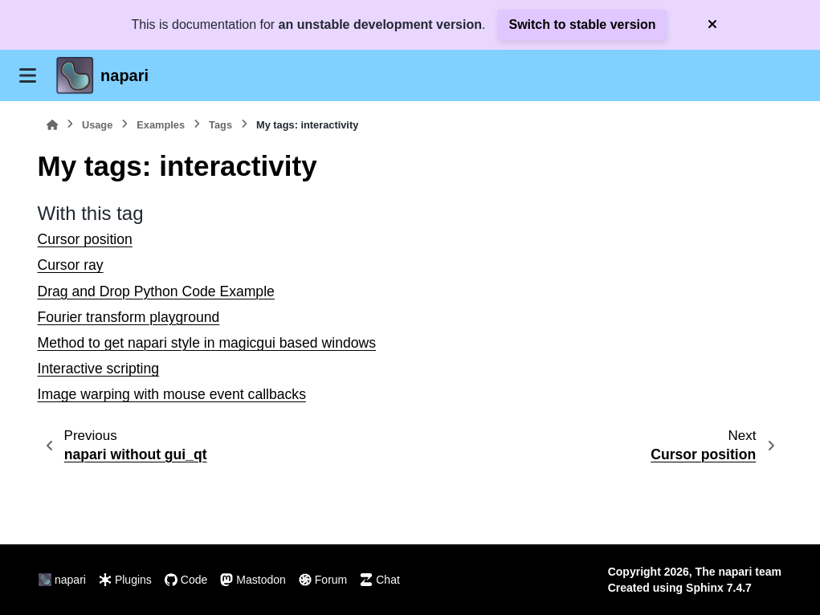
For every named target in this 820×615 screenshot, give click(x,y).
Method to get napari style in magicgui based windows (207, 343)
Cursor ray (71, 265)
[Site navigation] (28, 75)
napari (124, 75)
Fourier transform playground (129, 317)
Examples (161, 125)
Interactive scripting (99, 368)
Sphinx (705, 587)
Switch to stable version (581, 24)
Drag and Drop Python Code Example (156, 291)
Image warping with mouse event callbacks (172, 394)
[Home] (52, 124)
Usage (97, 125)
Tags (220, 125)
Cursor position (85, 239)
